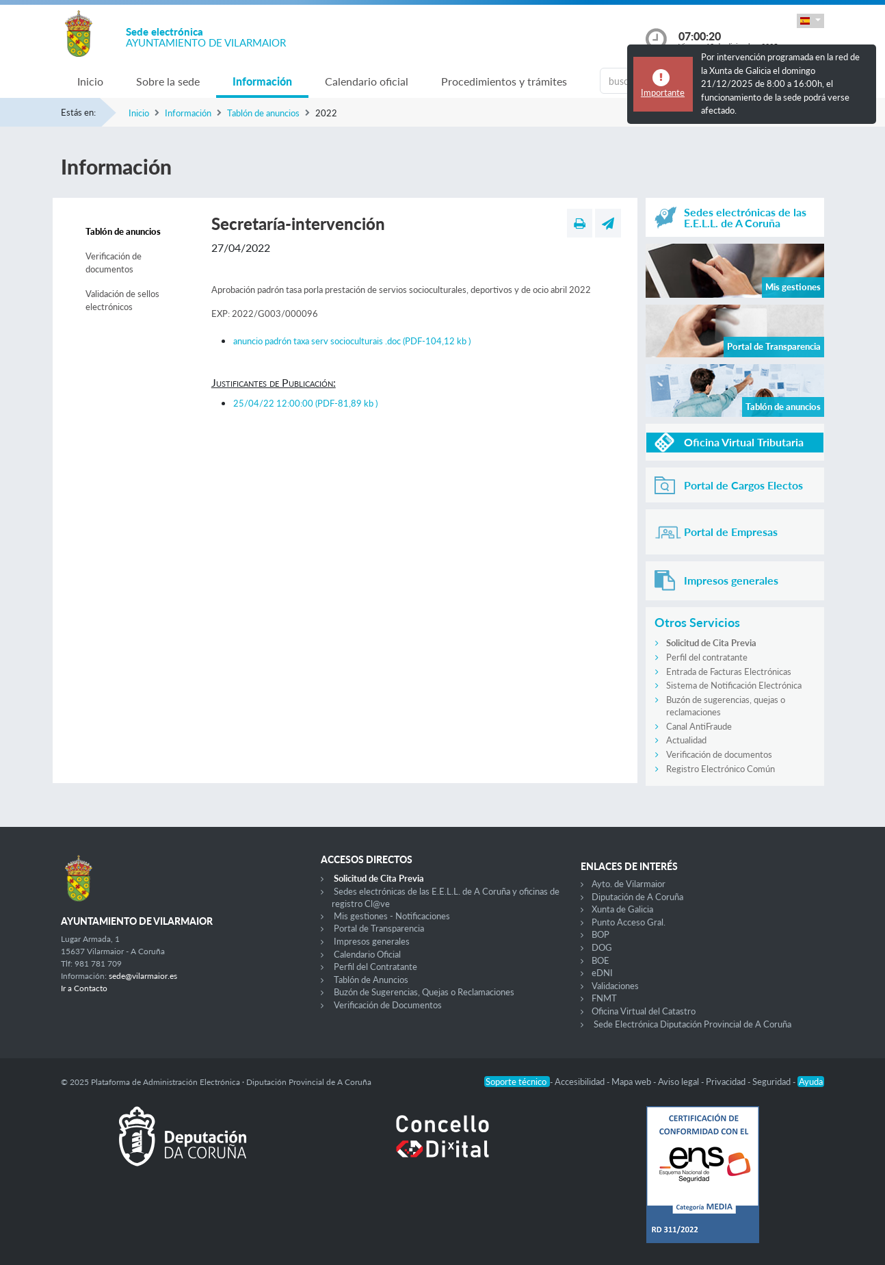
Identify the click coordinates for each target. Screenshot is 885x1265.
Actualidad (686, 739)
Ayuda (811, 1081)
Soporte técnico (517, 1081)
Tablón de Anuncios (371, 979)
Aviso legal (679, 1081)
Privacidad (727, 1081)
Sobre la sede (168, 81)
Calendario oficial (366, 81)
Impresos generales (372, 941)
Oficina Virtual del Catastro (644, 1011)
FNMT (604, 998)
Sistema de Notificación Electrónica (734, 685)
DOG (602, 947)
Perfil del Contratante (375, 966)
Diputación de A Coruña (637, 896)
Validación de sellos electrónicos (122, 300)
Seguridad (772, 1081)
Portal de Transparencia (379, 928)
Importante (663, 92)
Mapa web (632, 1081)
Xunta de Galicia (622, 909)
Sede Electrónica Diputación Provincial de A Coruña (692, 1024)
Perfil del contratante (707, 657)
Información (262, 81)
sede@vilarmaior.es (143, 976)
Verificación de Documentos (388, 1004)
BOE (600, 960)
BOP (600, 934)
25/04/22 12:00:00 (305, 403)
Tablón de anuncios (263, 112)
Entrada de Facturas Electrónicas (728, 671)
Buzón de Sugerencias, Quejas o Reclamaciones (424, 991)
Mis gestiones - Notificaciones (392, 915)
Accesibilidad (581, 1081)
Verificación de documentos (113, 263)
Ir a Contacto (84, 988)
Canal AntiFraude (699, 726)
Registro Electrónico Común (720, 768)
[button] (810, 21)
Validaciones (615, 985)
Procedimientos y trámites (504, 81)
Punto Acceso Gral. (628, 922)
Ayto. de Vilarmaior (628, 883)
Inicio (90, 81)
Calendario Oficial (367, 954)
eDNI (602, 972)
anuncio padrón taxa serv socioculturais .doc (352, 340)
